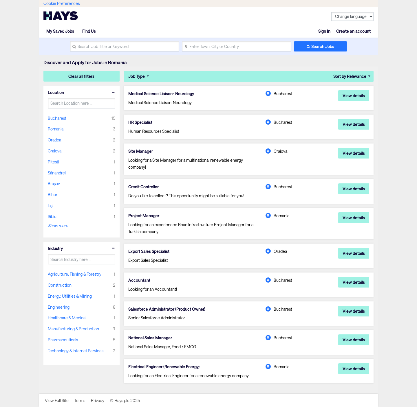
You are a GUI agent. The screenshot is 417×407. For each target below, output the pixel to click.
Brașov (54, 183)
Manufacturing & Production (73, 328)
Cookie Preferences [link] (61, 3)
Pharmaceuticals (63, 339)
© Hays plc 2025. (125, 400)
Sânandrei (57, 172)
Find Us (89, 31)
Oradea (54, 139)
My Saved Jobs (60, 31)
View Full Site (57, 400)
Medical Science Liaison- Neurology (161, 93)
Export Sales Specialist (148, 251)
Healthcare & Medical (67, 317)
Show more (58, 225)
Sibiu (52, 216)
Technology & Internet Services (75, 350)
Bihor (52, 194)
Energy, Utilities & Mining (70, 296)
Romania (55, 128)
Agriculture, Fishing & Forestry (74, 274)
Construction (60, 285)
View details (354, 95)
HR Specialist (140, 122)
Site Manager (140, 151)
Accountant (139, 280)
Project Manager (143, 215)
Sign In (324, 31)
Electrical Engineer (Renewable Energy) (164, 366)
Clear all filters (81, 76)
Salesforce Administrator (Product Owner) (166, 309)
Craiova (54, 150)
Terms (79, 400)
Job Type (136, 76)
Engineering (59, 307)
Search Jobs (322, 46)
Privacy (97, 400)
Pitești (53, 161)
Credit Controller (143, 187)
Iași (50, 205)
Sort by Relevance (349, 76)
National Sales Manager (150, 338)
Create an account (353, 31)
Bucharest (57, 118)
